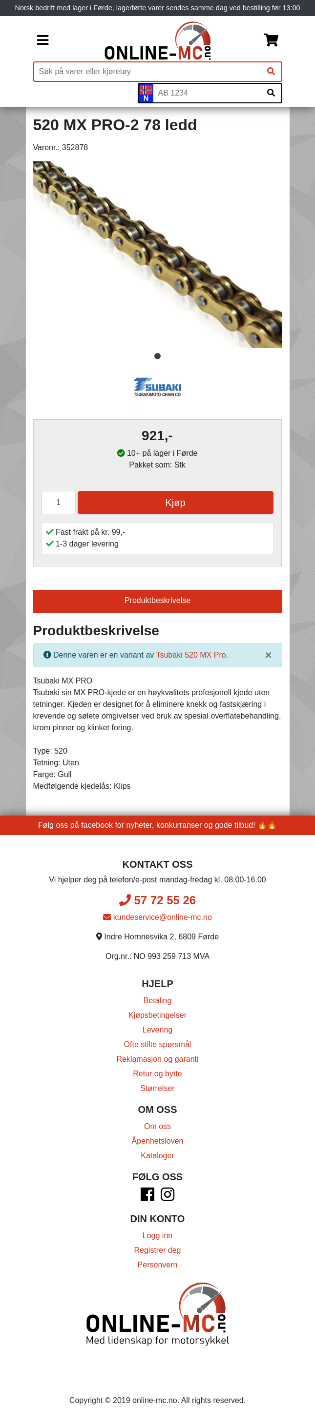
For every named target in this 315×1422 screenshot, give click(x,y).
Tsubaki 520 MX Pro (191, 655)
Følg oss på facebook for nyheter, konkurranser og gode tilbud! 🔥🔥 (157, 825)
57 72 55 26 (157, 900)
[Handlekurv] (271, 41)
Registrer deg (157, 1250)
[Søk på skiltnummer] (271, 93)
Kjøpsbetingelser (157, 1015)
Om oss (157, 1126)
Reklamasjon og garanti (157, 1059)
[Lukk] (268, 655)
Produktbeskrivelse (157, 600)
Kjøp (175, 502)
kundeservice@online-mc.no (157, 917)
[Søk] (271, 71)
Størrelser (157, 1088)
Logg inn (157, 1235)
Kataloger (157, 1155)
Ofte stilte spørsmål (157, 1044)
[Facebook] (147, 1197)
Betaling (158, 1000)
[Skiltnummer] (207, 93)
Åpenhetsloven (158, 1141)
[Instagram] (167, 1197)
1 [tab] (158, 356)
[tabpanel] (157, 254)
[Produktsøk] (147, 71)
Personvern (158, 1265)
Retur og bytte (157, 1074)
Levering (157, 1030)
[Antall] (59, 502)
